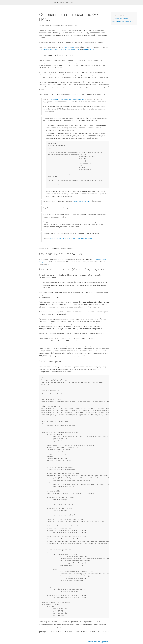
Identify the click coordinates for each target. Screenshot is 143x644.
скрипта (89, 49)
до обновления (69, 47)
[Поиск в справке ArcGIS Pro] (69, 2)
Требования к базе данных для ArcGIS (67, 99)
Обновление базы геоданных (122, 22)
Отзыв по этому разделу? (99, 640)
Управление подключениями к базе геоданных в (71, 238)
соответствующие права (81, 201)
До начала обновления (120, 18)
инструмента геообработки (59, 49)
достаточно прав (64, 324)
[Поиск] (88, 2)
